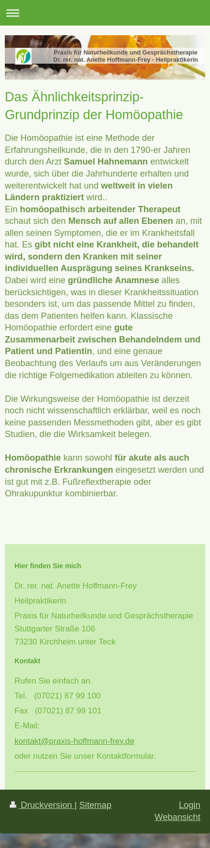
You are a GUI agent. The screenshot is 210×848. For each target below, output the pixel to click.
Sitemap (95, 805)
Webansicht (177, 817)
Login (189, 805)
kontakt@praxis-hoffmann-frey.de (74, 741)
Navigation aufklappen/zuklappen (105, 12)
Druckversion (42, 805)
